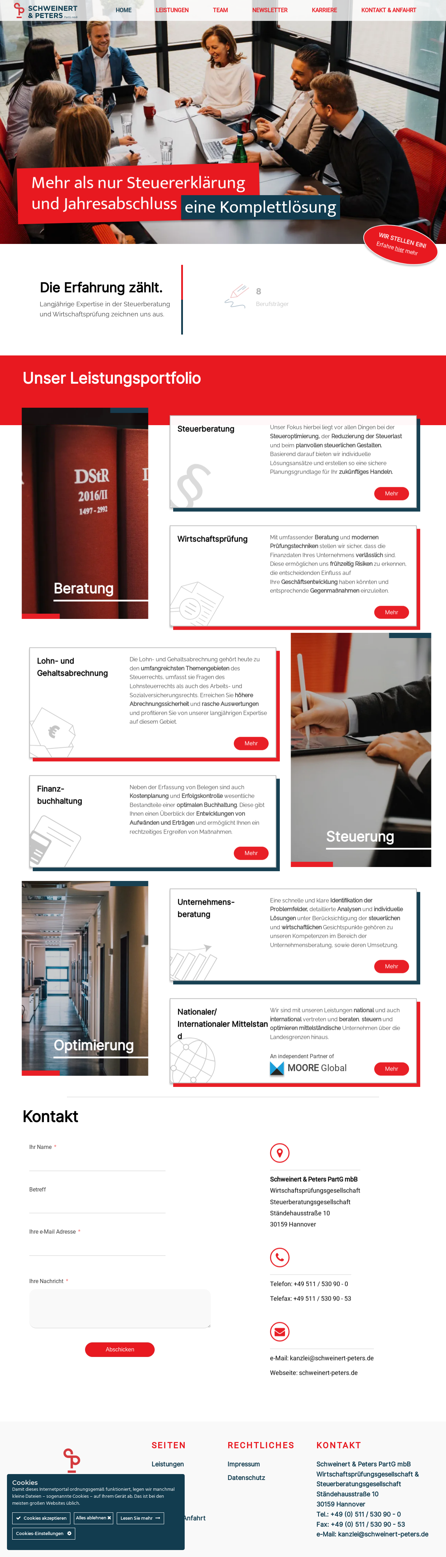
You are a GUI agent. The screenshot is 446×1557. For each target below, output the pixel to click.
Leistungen (168, 1464)
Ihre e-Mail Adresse (52, 1231)
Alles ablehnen (93, 1517)
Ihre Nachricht (46, 1281)
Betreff (37, 1189)
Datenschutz (246, 1477)
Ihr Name (40, 1147)
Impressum (244, 1464)
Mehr (391, 495)
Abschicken (120, 1349)
